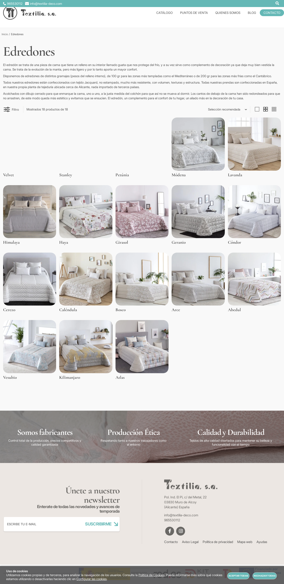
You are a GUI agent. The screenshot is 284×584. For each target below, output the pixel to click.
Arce (176, 309)
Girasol (122, 242)
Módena (179, 174)
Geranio (179, 242)
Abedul (234, 309)
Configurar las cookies (91, 579)
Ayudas (261, 542)
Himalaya (11, 242)
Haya (63, 242)
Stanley (65, 174)
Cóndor (234, 242)
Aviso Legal (190, 542)
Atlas (120, 377)
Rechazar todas (265, 575)
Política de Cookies (151, 575)
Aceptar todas (238, 575)
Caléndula (68, 309)
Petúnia (122, 174)
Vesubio (10, 377)
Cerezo (9, 309)
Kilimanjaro (69, 377)
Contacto (171, 542)
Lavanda (235, 174)
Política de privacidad (218, 542)
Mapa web (244, 542)
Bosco (121, 309)
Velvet (8, 174)
